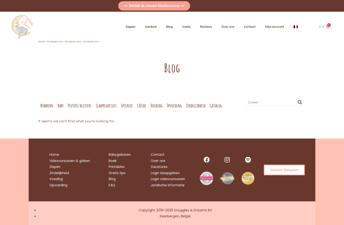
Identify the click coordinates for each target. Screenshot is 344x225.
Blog (169, 26)
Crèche (141, 105)
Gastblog (216, 105)
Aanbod (150, 26)
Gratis (186, 26)
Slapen (130, 26)
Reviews (206, 26)
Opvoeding (174, 105)
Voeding (156, 105)
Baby (61, 105)
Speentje (127, 105)
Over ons (227, 26)
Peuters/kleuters (79, 105)
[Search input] (272, 102)
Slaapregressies (106, 105)
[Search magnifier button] (299, 102)
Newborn (46, 105)
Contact (250, 26)
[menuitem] (296, 26)
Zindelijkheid (195, 105)
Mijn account (274, 26)
